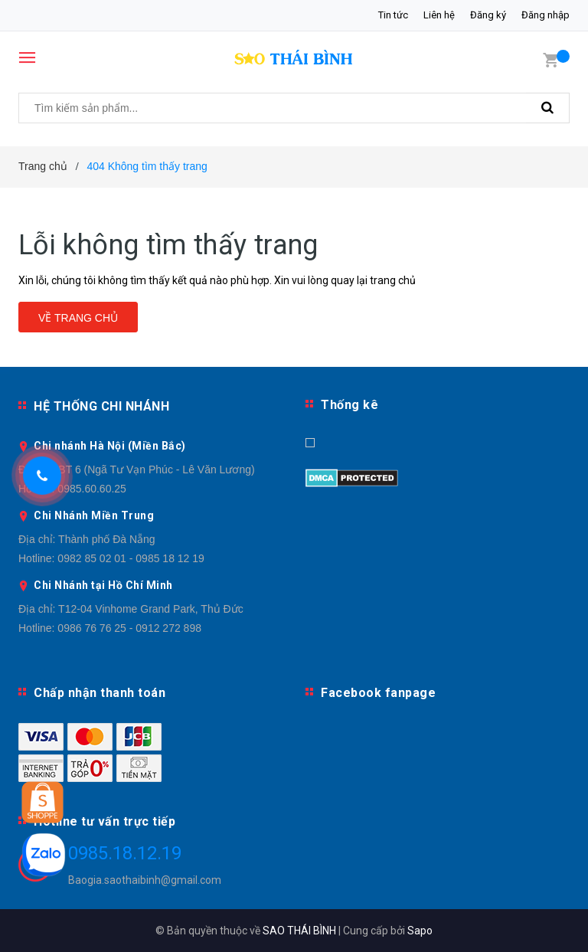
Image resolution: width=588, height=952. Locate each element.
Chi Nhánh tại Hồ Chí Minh (103, 585)
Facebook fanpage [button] (378, 692)
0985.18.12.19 (124, 853)
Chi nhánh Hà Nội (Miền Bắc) (110, 446)
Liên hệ (439, 15)
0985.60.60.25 (91, 489)
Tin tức (393, 15)
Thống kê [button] (349, 404)
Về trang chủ (78, 318)
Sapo (420, 930)
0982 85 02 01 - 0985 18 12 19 (130, 558)
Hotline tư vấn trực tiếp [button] (104, 821)
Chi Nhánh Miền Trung (94, 515)
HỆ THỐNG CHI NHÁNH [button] (101, 406)
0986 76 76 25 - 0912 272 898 (129, 628)
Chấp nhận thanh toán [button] (99, 692)
